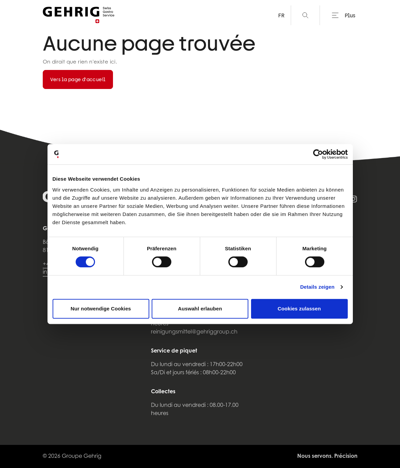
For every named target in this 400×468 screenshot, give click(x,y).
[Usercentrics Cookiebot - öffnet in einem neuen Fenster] (318, 154)
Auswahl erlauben (200, 308)
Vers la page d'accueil (78, 79)
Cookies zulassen (299, 308)
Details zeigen (317, 287)
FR (281, 15)
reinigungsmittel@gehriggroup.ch (194, 332)
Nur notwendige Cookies (101, 308)
